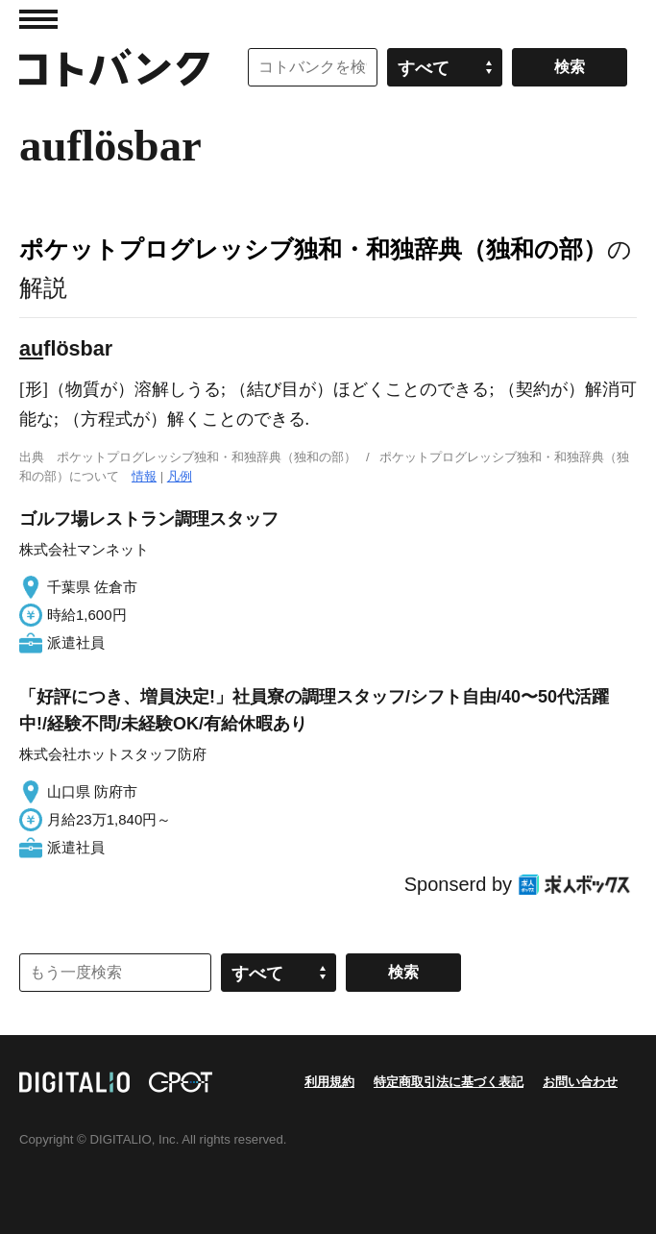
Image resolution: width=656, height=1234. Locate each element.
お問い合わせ (580, 1081)
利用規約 (329, 1081)
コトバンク (114, 67)
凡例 (179, 476)
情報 (144, 476)
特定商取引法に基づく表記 (448, 1081)
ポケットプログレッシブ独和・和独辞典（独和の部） (313, 248)
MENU (38, 19)
